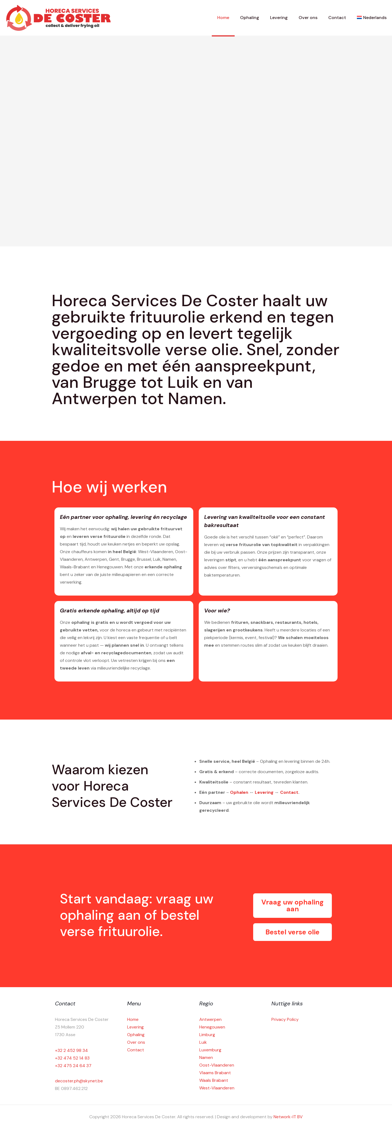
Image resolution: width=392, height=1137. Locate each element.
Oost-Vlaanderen (216, 1065)
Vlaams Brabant (215, 1073)
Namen (206, 1057)
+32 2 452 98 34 (71, 1050)
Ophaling (136, 1034)
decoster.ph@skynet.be (79, 1081)
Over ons (136, 1042)
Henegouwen (212, 1027)
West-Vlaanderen (216, 1088)
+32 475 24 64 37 (73, 1065)
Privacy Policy (285, 1019)
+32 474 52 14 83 (72, 1058)
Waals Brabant (213, 1080)
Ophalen (239, 792)
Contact (289, 792)
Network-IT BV (288, 1117)
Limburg (207, 1034)
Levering (264, 792)
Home (133, 1019)
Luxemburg (210, 1050)
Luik (203, 1042)
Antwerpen (210, 1019)
